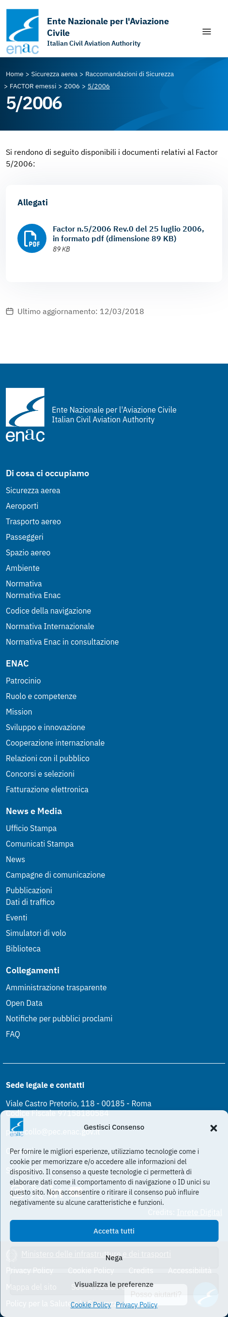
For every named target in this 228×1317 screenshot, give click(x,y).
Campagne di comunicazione (55, 875)
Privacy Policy (136, 1304)
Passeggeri (25, 537)
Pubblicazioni (29, 890)
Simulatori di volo (36, 933)
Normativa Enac (33, 595)
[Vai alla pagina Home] (15, 73)
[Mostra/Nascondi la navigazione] (207, 31)
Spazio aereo (28, 552)
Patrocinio (23, 680)
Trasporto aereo (33, 521)
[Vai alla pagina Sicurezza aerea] (54, 73)
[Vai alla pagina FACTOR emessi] (33, 86)
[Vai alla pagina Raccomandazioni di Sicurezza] (129, 73)
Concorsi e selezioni (40, 774)
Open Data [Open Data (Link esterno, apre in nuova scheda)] (24, 1003)
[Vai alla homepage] (98, 31)
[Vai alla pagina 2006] (72, 86)
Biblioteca (23, 948)
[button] (213, 1127)
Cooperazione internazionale (55, 743)
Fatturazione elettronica (47, 789)
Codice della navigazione (48, 611)
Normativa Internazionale (50, 626)
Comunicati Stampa (40, 844)
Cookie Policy (91, 1304)
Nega (114, 1257)
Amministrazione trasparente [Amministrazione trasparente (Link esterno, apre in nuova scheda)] (56, 987)
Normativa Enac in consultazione (62, 642)
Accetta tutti (114, 1230)
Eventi (17, 917)
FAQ (13, 1034)
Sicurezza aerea (33, 490)
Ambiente (23, 568)
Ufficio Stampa (31, 828)
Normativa (24, 583)
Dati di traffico (30, 902)
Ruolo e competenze (41, 696)
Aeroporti (22, 506)
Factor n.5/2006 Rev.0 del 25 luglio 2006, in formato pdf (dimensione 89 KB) (128, 233)
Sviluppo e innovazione (45, 727)
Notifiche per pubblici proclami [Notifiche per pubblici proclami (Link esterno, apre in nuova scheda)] (59, 1018)
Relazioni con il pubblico (48, 758)
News (15, 859)
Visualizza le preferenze (114, 1284)
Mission (19, 712)
